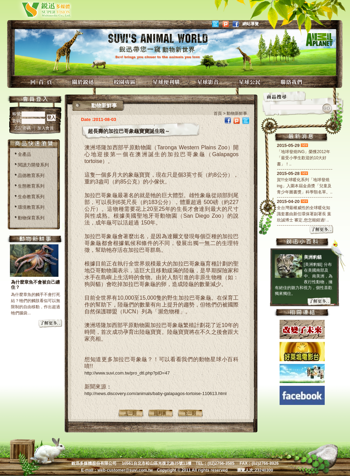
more (50, 323)
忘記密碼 (23, 128)
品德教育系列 (31, 175)
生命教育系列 (31, 196)
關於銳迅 (84, 82)
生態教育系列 (31, 186)
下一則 (190, 413)
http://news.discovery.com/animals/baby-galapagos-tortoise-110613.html (155, 393)
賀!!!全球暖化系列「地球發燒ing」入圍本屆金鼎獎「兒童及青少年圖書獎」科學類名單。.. (305, 185)
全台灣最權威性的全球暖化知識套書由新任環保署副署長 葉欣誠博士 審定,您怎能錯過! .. (304, 213)
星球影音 (209, 82)
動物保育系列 (31, 217)
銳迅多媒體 (38, 9)
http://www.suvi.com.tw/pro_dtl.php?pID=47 (127, 373)
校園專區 (125, 82)
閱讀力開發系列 (33, 164)
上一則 (130, 413)
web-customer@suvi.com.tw (125, 470)
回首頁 (42, 82)
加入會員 (45, 128)
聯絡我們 (292, 82)
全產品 (24, 154)
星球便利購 (167, 82)
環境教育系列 (31, 207)
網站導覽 (250, 24)
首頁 (218, 113)
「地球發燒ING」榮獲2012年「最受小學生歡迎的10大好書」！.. (303, 157)
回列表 (160, 413)
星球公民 (250, 82)
